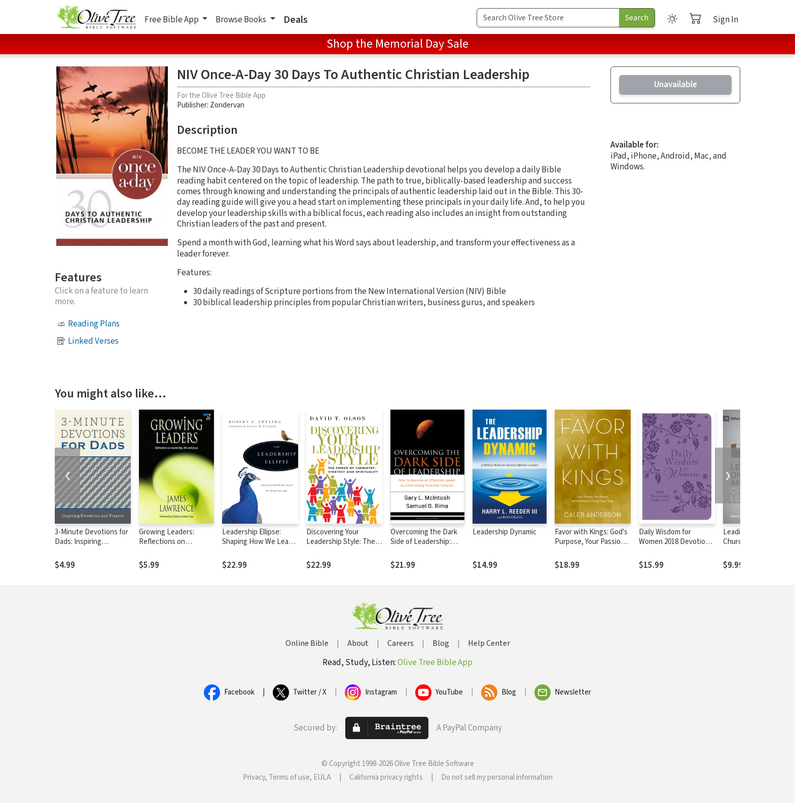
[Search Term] (548, 17)
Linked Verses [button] (93, 341)
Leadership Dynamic (504, 532)
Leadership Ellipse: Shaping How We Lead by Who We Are (257, 542)
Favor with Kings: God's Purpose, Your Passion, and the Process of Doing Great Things (591, 546)
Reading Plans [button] (94, 324)
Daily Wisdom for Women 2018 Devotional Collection (676, 542)
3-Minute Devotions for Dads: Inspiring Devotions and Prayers (91, 542)
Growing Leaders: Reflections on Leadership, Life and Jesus (171, 546)
